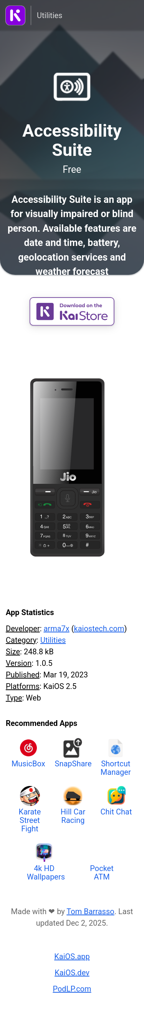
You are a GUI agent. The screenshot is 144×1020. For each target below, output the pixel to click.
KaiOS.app (72, 956)
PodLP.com (72, 989)
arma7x (56, 628)
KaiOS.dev (72, 972)
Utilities (49, 15)
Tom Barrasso (90, 911)
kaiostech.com (99, 628)
